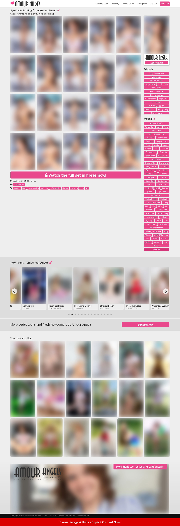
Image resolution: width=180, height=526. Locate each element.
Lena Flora (149, 213)
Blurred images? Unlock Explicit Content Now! (90, 522)
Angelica (149, 141)
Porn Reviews (150, 98)
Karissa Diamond (152, 202)
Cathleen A (150, 152)
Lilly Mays (149, 220)
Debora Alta (150, 163)
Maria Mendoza (156, 228)
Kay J (166, 202)
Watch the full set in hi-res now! (75, 175)
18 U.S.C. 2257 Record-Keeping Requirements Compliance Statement (63, 516)
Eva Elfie (164, 166)
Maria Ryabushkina (153, 231)
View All (156, 249)
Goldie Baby (163, 181)
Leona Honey (162, 213)
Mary (166, 231)
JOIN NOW (165, 4)
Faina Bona (162, 170)
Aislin (159, 127)
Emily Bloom (151, 166)
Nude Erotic (150, 109)
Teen (82, 188)
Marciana (163, 224)
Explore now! (156, 62)
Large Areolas (33, 188)
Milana (148, 242)
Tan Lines (74, 188)
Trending (115, 4)
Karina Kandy (150, 199)
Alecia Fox (156, 130)
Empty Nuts (163, 98)
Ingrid (157, 188)
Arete (156, 145)
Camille (165, 148)
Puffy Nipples (55, 188)
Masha (148, 235)
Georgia (150, 177)
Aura (165, 145)
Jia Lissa (162, 192)
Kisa (153, 206)
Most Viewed (128, 4)
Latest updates (102, 4)
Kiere (147, 206)
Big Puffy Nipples (156, 106)
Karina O (164, 199)
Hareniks (162, 184)
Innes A (165, 188)
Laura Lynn (162, 210)
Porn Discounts (156, 91)
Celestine (163, 152)
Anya (148, 145)
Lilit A (164, 217)
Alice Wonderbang (156, 134)
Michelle (155, 238)
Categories (142, 4)
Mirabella (156, 246)
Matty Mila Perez (161, 235)
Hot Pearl (149, 188)
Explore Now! (146, 324)
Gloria (163, 177)
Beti (156, 148)
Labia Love (156, 102)
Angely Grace (162, 141)
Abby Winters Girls (156, 73)
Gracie (149, 184)
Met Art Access (156, 80)
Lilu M (158, 220)
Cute (24, 188)
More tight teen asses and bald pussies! (140, 466)
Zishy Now (163, 84)
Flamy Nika (150, 173)
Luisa (166, 220)
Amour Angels (49, 10)
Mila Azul (164, 238)
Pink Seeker (156, 88)
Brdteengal (156, 77)
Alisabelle (150, 137)
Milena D (157, 242)
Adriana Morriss (156, 123)
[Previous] (14, 291)
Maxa (147, 238)
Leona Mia (151, 217)
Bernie (148, 148)
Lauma (149, 210)
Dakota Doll (163, 155)
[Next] (165, 291)
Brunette (17, 188)
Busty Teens (156, 113)
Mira (166, 242)
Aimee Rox (149, 127)
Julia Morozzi (156, 195)
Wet (86, 188)
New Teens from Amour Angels (31, 262)
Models (154, 4)
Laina (159, 206)
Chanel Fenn (150, 155)
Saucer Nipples (156, 95)
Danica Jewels (156, 159)
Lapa (166, 206)
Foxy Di (164, 173)
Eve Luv (149, 170)
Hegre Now (150, 84)
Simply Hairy (163, 109)
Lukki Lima (150, 224)
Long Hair (44, 188)
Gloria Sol (149, 181)
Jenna (149, 192)
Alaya (166, 127)
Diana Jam (163, 163)
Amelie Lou (163, 137)
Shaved (65, 188)
